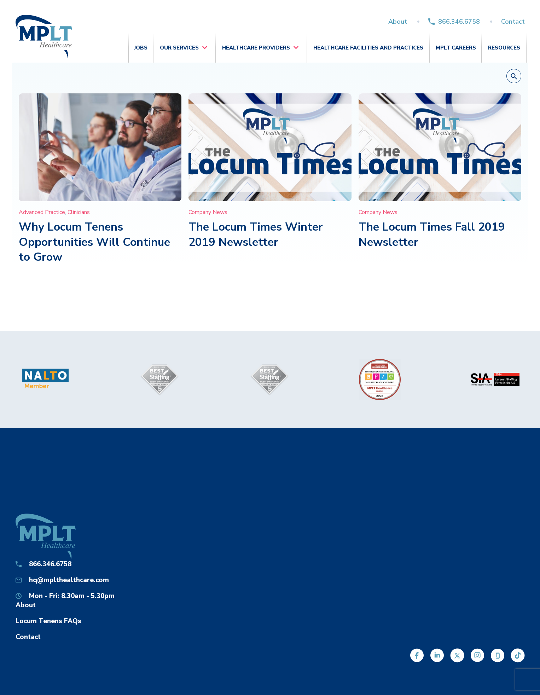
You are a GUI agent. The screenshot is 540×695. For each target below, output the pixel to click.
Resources (504, 47)
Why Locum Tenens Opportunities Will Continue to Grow (94, 242)
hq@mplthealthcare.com (69, 580)
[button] (514, 76)
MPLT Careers (456, 47)
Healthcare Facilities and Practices (368, 47)
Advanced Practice (42, 212)
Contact (513, 21)
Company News (207, 212)
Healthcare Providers (256, 47)
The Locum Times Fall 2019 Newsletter (432, 234)
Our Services (179, 47)
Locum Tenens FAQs (48, 621)
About (397, 21)
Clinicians (79, 212)
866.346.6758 (459, 21)
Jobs (140, 47)
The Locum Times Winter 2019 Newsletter (255, 234)
